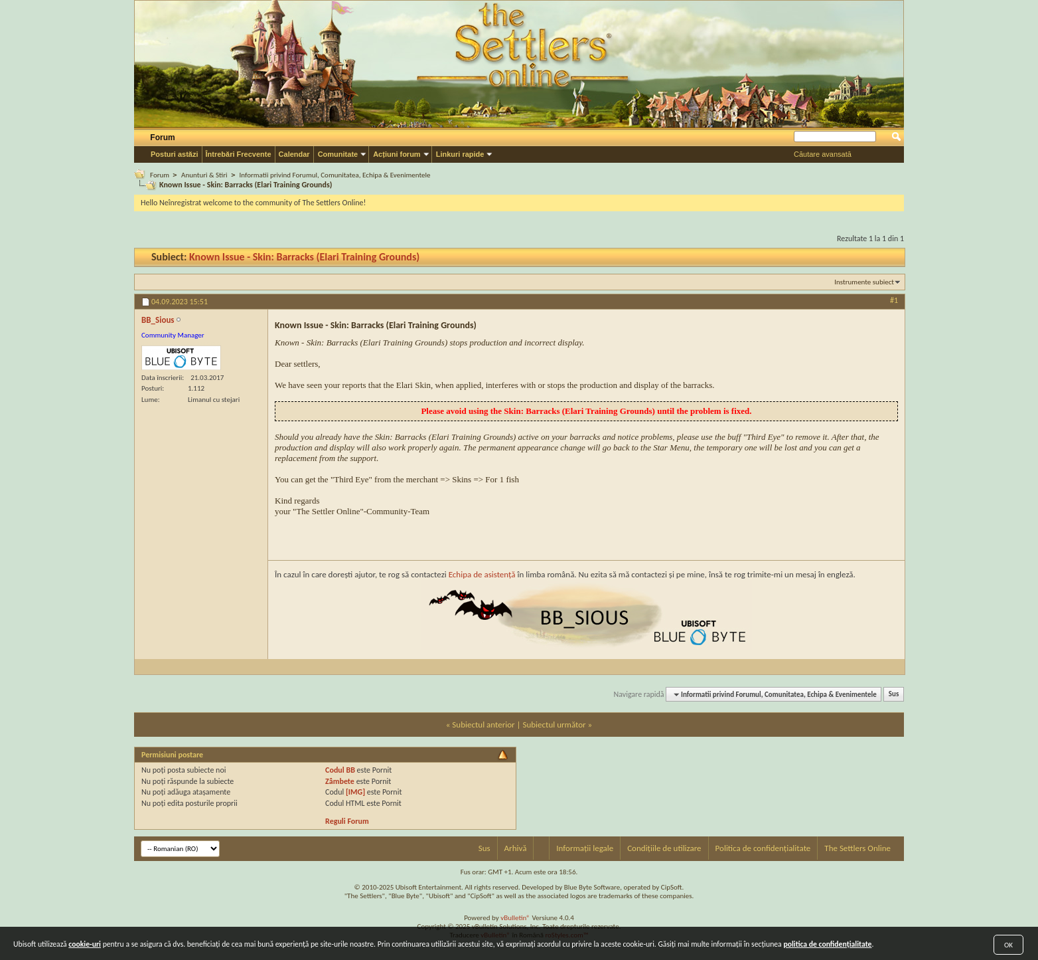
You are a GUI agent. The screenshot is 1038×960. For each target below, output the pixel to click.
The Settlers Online (857, 848)
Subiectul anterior (483, 724)
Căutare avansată (823, 154)
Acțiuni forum (397, 154)
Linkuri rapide (460, 154)
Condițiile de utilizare (664, 848)
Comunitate (338, 154)
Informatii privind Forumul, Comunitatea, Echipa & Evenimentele (335, 175)
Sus (894, 694)
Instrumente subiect (864, 282)
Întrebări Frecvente (238, 154)
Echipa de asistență (482, 574)
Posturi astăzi (174, 154)
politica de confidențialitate (827, 944)
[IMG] (355, 792)
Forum (162, 137)
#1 (894, 300)
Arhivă (515, 848)
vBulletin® (515, 917)
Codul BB (340, 770)
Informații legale (584, 848)
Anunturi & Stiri (204, 175)
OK (1008, 945)
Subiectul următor (553, 724)
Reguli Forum (347, 821)
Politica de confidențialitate (763, 848)
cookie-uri (84, 944)
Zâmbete (339, 781)
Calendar (294, 154)
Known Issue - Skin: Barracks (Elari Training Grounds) (304, 256)
